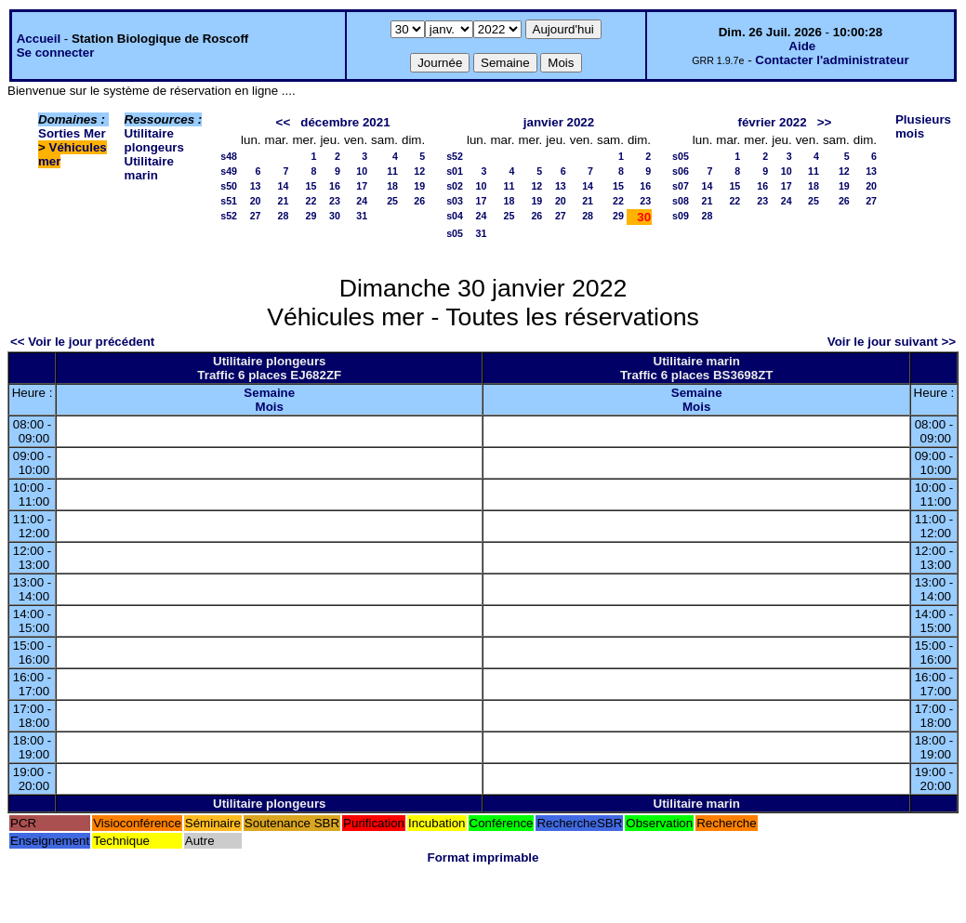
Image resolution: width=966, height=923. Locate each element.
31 (361, 215)
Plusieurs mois (923, 126)
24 (361, 200)
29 (311, 215)
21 (283, 200)
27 (255, 215)
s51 (228, 200)
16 (334, 185)
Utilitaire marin (149, 168)
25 (392, 200)
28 (283, 215)
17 (361, 185)
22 (311, 200)
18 (392, 185)
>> (824, 122)
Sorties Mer (72, 133)
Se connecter (56, 52)
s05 (454, 233)
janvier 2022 (558, 122)
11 (392, 171)
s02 (454, 185)
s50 (228, 185)
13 (255, 185)
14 (283, 185)
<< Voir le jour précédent (82, 342)
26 (419, 200)
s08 (680, 200)
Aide (801, 46)
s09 (680, 215)
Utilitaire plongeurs (154, 140)
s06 (680, 171)
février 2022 (772, 122)
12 (419, 171)
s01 (454, 171)
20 (255, 200)
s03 (454, 200)
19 (419, 185)
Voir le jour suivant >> (891, 342)
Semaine (269, 393)
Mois (270, 407)
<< (283, 122)
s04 (454, 215)
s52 (228, 215)
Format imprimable (483, 857)
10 (361, 171)
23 (334, 200)
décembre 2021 (345, 122)
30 (334, 215)
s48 (228, 156)
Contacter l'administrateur (831, 60)
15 (311, 185)
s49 (228, 171)
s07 (680, 185)
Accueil (38, 39)
